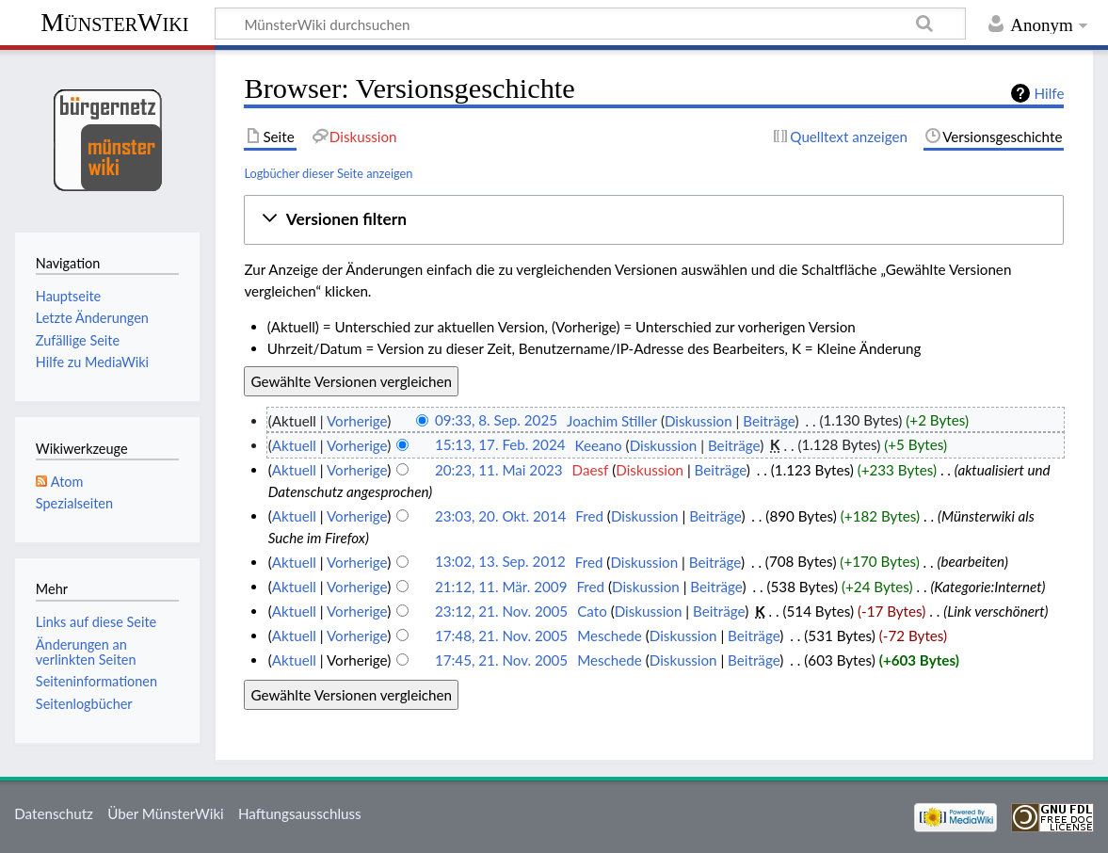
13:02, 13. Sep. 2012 (500, 562)
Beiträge (769, 420)
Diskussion (698, 420)
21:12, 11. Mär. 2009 (501, 586)
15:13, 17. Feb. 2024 (500, 445)
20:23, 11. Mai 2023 (499, 469)
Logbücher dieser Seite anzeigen (328, 173)
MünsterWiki (114, 22)
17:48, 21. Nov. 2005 (501, 635)
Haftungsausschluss (299, 813)
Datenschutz (53, 813)
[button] (654, 219)
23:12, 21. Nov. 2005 (501, 611)
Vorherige (357, 420)
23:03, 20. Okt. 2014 (500, 515)
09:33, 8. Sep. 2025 (496, 420)
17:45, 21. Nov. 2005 (501, 660)
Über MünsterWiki (165, 813)
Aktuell (294, 445)
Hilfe (1050, 93)
